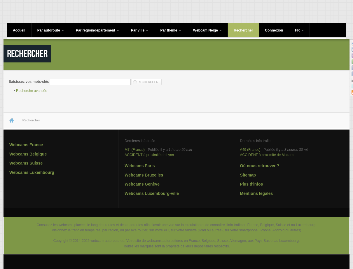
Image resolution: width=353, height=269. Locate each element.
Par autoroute (50, 30)
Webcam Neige (207, 30)
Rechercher (243, 30)
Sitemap (248, 175)
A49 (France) (250, 150)
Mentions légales (256, 193)
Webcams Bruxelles (144, 175)
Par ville (139, 30)
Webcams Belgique (28, 154)
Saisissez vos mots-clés (29, 82)
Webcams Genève (142, 184)
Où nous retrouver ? (259, 165)
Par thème (170, 30)
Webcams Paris (140, 165)
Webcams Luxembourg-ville (152, 193)
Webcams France (26, 144)
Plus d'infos (251, 184)
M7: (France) (135, 150)
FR (299, 30)
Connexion (274, 30)
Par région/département (97, 30)
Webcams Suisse (26, 163)
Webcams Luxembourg (31, 172)
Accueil (19, 30)
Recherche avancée (31, 91)
